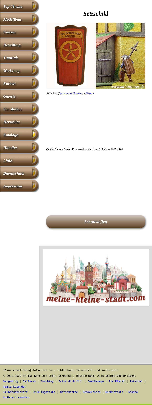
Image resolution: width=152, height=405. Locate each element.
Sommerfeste (92, 392)
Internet (136, 381)
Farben (9, 83)
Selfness (29, 381)
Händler (10, 147)
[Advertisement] (95, 122)
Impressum (12, 186)
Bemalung (12, 45)
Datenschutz (13, 173)
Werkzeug (11, 70)
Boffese (77, 93)
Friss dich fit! (70, 381)
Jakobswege (96, 381)
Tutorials (10, 58)
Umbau (9, 32)
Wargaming (10, 381)
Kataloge (10, 135)
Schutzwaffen (95, 221)
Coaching (47, 381)
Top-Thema (12, 6)
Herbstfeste (114, 392)
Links (8, 160)
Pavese (90, 93)
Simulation (12, 109)
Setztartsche (65, 93)
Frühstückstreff (15, 392)
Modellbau (12, 19)
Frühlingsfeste (44, 392)
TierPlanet (117, 381)
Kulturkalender (14, 386)
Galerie (9, 96)
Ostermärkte (69, 392)
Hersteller (11, 122)
